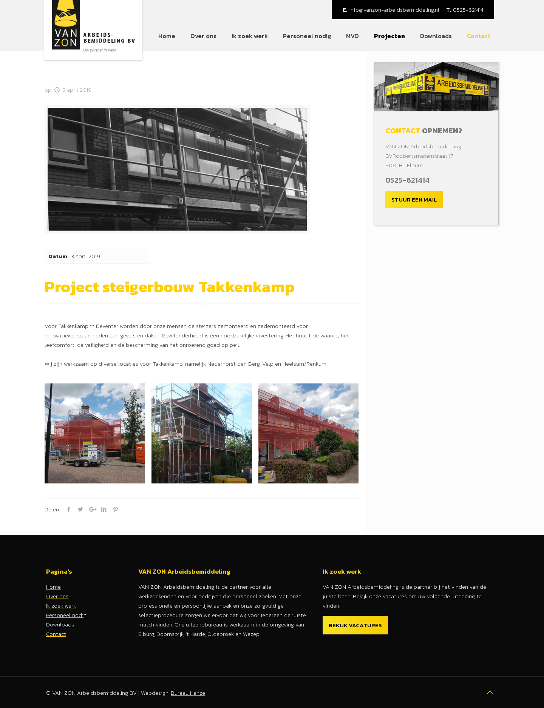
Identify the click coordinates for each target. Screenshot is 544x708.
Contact (56, 634)
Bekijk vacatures (355, 625)
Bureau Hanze (188, 692)
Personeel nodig (66, 615)
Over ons (57, 596)
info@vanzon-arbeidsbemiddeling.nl (391, 9)
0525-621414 (464, 9)
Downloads (60, 624)
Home (53, 586)
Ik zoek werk (61, 605)
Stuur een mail (414, 199)
